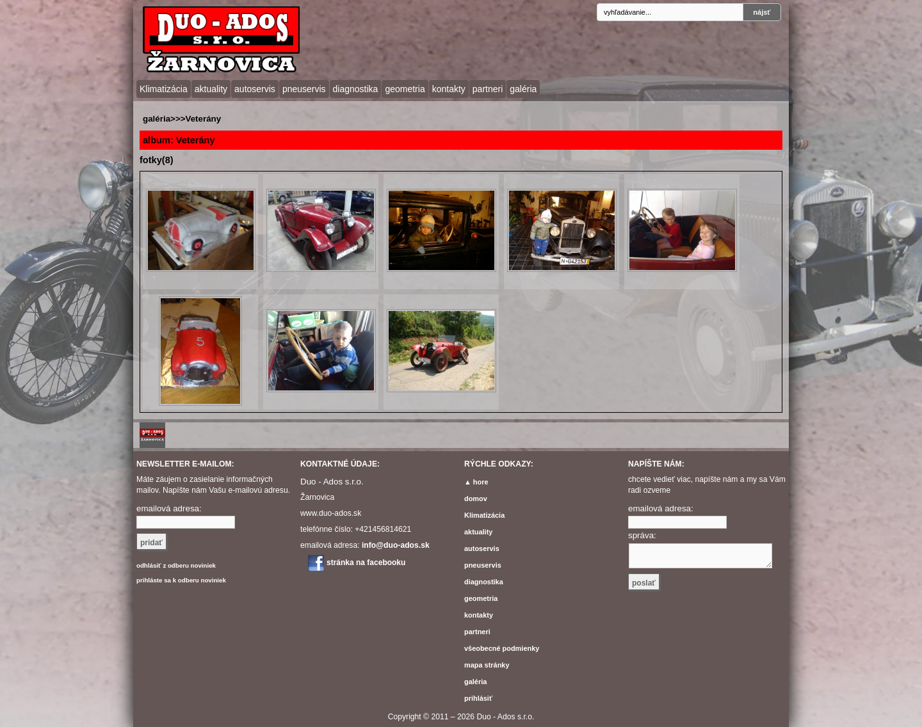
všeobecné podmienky (501, 648)
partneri (488, 89)
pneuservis (304, 89)
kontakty (448, 89)
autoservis (254, 89)
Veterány (203, 119)
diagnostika (355, 89)
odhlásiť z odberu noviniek (176, 565)
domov (475, 498)
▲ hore (476, 482)
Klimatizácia (164, 89)
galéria (523, 89)
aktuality (211, 89)
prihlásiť (478, 698)
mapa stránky (487, 665)
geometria (405, 89)
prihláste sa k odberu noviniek (181, 580)
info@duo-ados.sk (396, 545)
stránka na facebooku (366, 562)
